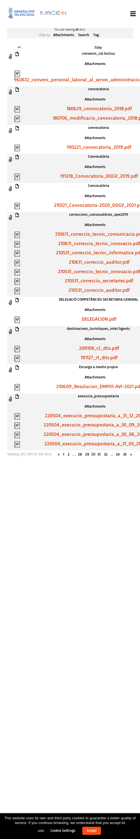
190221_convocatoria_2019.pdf (99, 147)
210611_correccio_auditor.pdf (99, 262)
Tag (96, 35)
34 (118, 454)
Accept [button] (91, 831)
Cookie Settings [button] (62, 831)
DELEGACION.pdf (99, 319)
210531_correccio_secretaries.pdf (99, 280)
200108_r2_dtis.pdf (99, 348)
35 (125, 454)
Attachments (63, 35)
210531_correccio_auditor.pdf (99, 290)
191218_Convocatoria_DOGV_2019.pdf (99, 176)
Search (83, 35)
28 (80, 454)
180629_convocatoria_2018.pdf (99, 108)
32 (106, 454)
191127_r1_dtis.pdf (99, 357)
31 (99, 454)
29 (87, 454)
